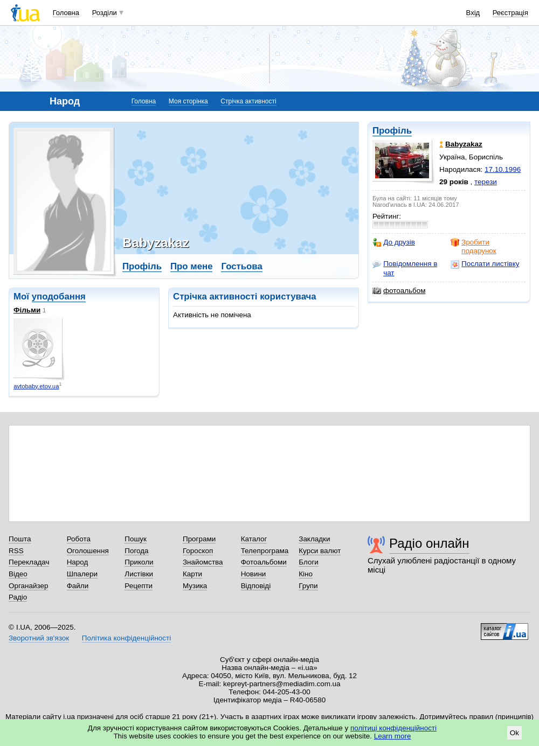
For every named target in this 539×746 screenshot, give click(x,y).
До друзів (393, 242)
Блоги (309, 562)
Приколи (139, 562)
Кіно (306, 574)
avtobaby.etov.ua (36, 386)
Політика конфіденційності (126, 638)
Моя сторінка (188, 101)
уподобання (59, 296)
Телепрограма (265, 551)
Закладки (314, 539)
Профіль (392, 131)
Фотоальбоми (264, 562)
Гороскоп (198, 551)
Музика (195, 586)
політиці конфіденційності (393, 728)
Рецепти (139, 586)
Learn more (392, 736)
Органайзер (28, 586)
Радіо (18, 597)
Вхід (473, 13)
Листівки (139, 574)
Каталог (254, 539)
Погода (136, 551)
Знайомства (203, 562)
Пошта (20, 539)
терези (485, 182)
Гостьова (241, 266)
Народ (77, 562)
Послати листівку (485, 264)
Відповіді (256, 586)
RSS (16, 551)
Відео (18, 574)
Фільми (26, 310)
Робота (79, 539)
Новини (253, 574)
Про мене (191, 266)
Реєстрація (510, 13)
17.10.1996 (503, 169)
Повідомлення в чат (404, 268)
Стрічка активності (248, 101)
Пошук (136, 539)
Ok (514, 733)
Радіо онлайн (429, 543)
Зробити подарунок (473, 246)
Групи (308, 586)
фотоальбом (398, 291)
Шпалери (82, 574)
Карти (192, 574)
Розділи (104, 13)
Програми (199, 539)
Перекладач (29, 562)
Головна (66, 13)
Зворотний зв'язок (39, 638)
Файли (78, 586)
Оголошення (88, 551)
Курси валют (320, 551)
